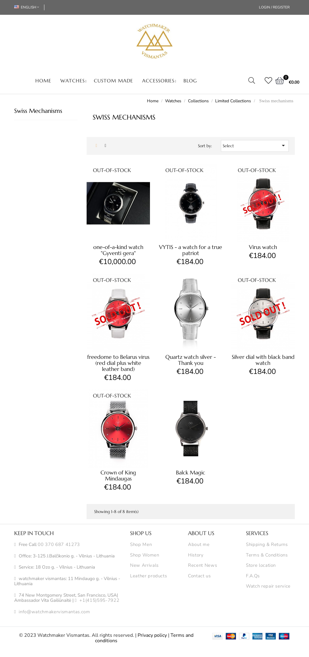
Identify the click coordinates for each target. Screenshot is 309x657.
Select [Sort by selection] (255, 145)
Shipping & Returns (267, 544)
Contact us (199, 576)
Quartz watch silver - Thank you (190, 359)
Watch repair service (268, 586)
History (196, 555)
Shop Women (144, 555)
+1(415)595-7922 (99, 600)
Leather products (148, 576)
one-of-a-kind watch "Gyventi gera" (118, 250)
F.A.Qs (253, 576)
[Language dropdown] (29, 7)
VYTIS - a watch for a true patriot (190, 250)
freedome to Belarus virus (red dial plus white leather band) (118, 362)
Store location (261, 565)
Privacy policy (152, 635)
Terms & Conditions (267, 555)
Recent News (202, 565)
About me (198, 544)
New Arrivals (144, 565)
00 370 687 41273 (59, 544)
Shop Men (141, 544)
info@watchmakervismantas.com (54, 612)
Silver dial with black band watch (263, 359)
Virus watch (263, 247)
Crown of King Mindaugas (118, 475)
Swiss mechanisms (38, 111)
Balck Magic (190, 472)
